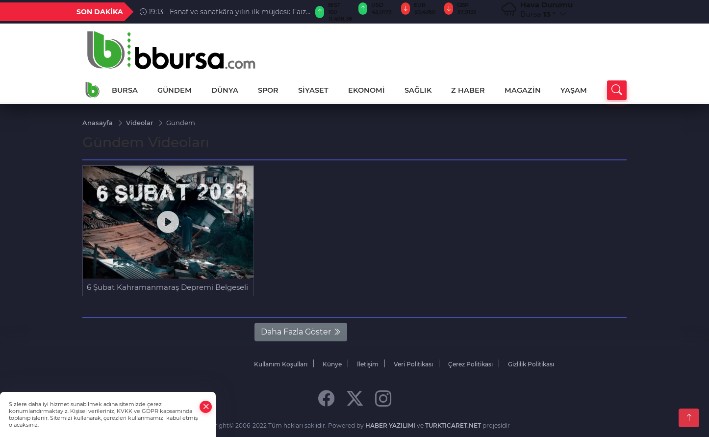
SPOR (268, 90)
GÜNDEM (174, 90)
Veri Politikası (413, 364)
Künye (332, 364)
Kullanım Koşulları (280, 364)
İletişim (368, 364)
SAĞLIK (418, 90)
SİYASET (313, 90)
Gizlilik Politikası (531, 364)
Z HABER (468, 90)
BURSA (125, 90)
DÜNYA (224, 90)
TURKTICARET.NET (453, 425)
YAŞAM (573, 90)
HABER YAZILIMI (390, 425)
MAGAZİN (523, 90)
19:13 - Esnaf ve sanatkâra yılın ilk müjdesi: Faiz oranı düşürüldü (223, 11)
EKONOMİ (366, 90)
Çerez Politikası (470, 364)
